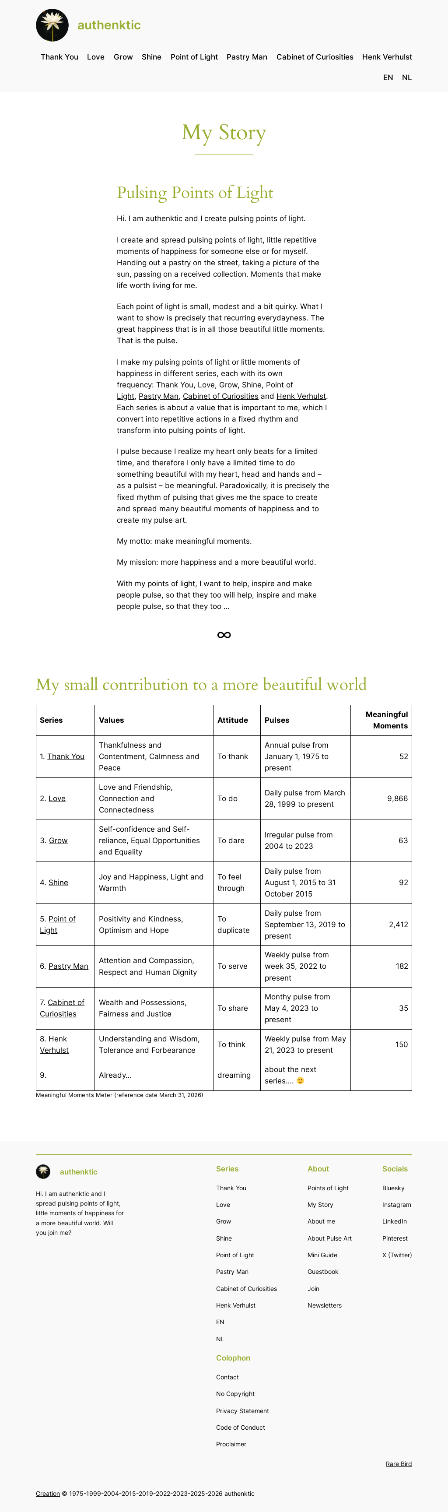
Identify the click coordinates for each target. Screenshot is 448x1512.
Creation (48, 1493)
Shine (252, 384)
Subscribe (101, 1357)
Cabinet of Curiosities (221, 396)
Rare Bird (399, 1463)
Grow (228, 384)
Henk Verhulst (301, 396)
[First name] (101, 1301)
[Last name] (101, 1319)
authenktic (109, 25)
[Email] (101, 1283)
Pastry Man (158, 396)
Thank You (174, 384)
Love (206, 384)
